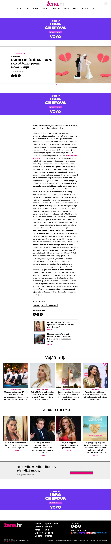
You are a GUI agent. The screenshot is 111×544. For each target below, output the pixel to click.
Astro (27, 8)
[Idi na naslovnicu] (55, 5)
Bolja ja (85, 8)
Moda (19, 8)
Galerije (35, 8)
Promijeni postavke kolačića (98, 540)
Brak (43, 305)
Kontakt (50, 540)
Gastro (44, 8)
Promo (48, 526)
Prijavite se (81, 473)
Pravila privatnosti (60, 540)
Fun (93, 8)
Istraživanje (52, 305)
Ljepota (66, 8)
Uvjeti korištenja (83, 540)
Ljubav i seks (55, 8)
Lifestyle (75, 8)
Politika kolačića (72, 540)
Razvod (36, 305)
